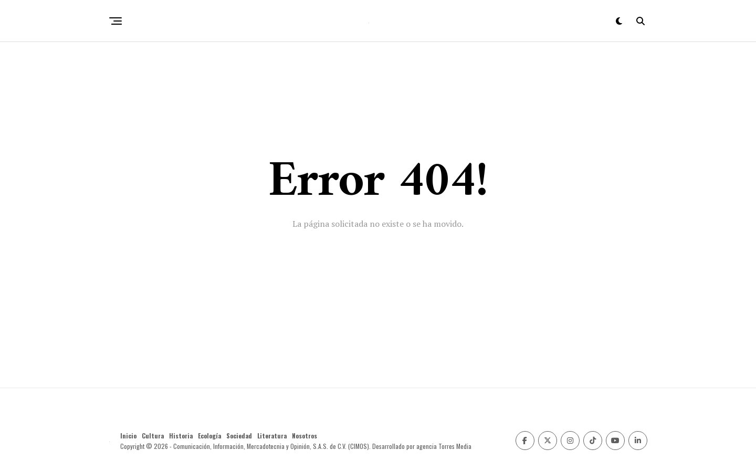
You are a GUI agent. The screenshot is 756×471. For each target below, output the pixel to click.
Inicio (128, 435)
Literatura (272, 435)
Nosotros (304, 435)
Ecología (209, 435)
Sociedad (239, 435)
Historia (181, 435)
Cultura (153, 435)
